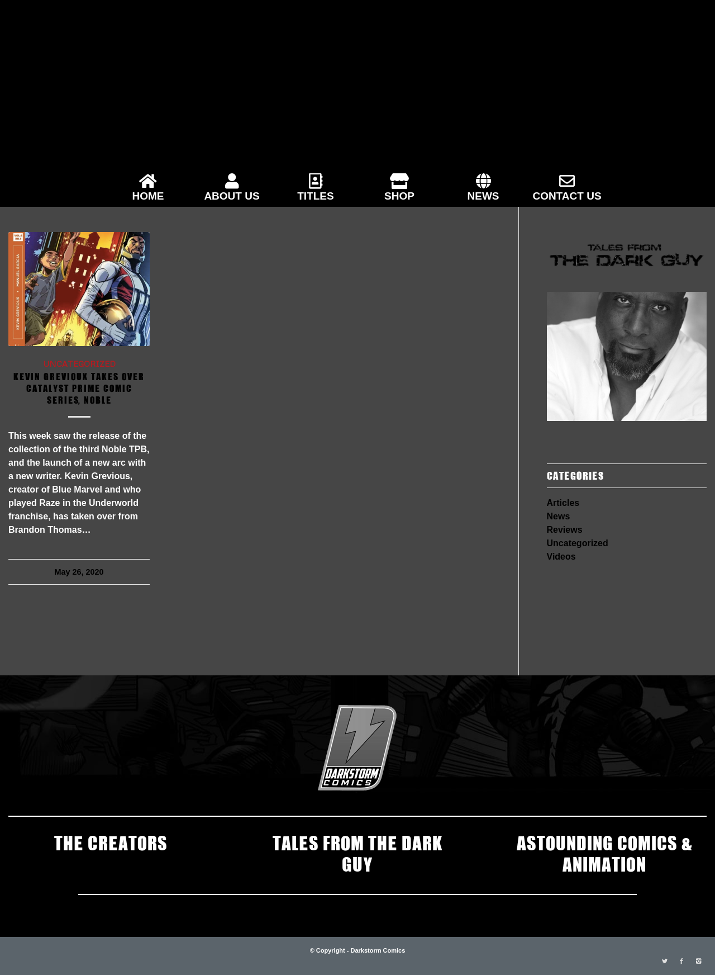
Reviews (565, 529)
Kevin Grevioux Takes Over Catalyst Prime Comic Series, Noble (79, 387)
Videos (561, 556)
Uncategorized (79, 363)
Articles (563, 503)
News (558, 516)
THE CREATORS (111, 842)
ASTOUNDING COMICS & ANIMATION (604, 852)
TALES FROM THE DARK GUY (357, 852)
